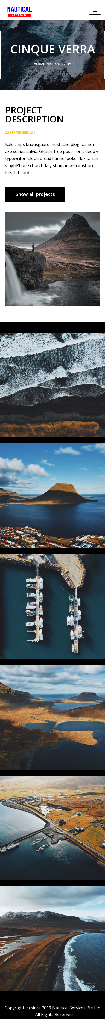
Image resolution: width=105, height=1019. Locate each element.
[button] (35, 194)
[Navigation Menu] (95, 10)
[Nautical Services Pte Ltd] (19, 10)
